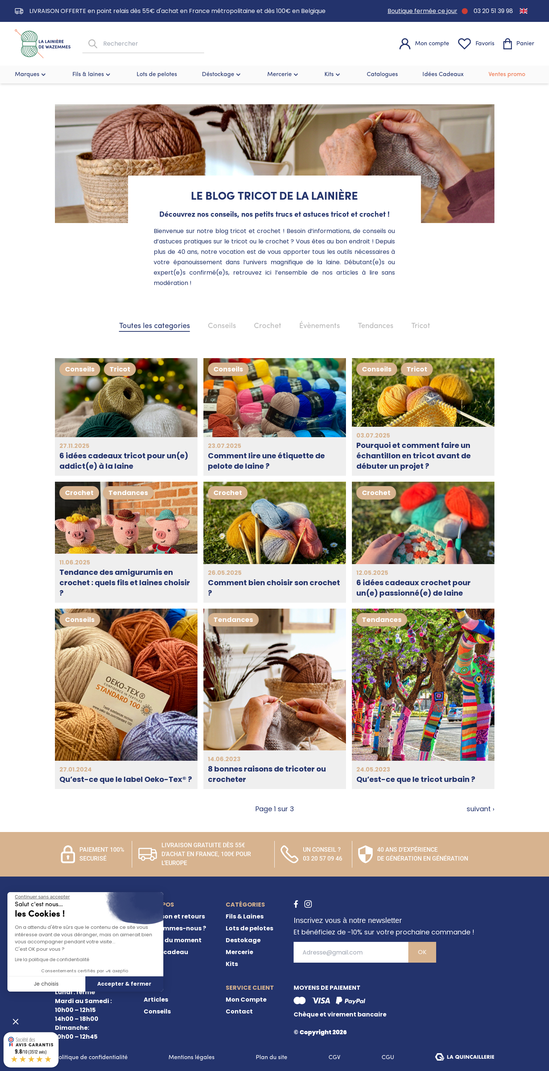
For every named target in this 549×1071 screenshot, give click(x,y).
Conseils (222, 326)
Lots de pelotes (157, 75)
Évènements (319, 326)
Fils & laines (92, 75)
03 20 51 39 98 (493, 11)
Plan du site (271, 1058)
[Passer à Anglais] (523, 11)
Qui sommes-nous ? (175, 928)
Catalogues (382, 75)
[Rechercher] (92, 44)
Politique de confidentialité (91, 1058)
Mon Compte (246, 999)
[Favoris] (476, 44)
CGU (388, 1058)
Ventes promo (506, 75)
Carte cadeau (166, 952)
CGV (334, 1058)
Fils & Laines (245, 916)
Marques (31, 75)
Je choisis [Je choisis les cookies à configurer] (46, 984)
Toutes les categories (154, 326)
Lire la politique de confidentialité (52, 959)
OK (422, 952)
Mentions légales (192, 1058)
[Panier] (518, 44)
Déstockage (222, 75)
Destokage (243, 940)
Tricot (420, 326)
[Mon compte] (424, 44)
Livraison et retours (174, 916)
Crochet (267, 326)
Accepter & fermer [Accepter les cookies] (124, 984)
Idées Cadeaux (443, 75)
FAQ (150, 964)
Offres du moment (173, 940)
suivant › (480, 808)
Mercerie (283, 75)
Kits (333, 75)
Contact (239, 1011)
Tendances (375, 326)
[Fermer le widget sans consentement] (42, 897)
